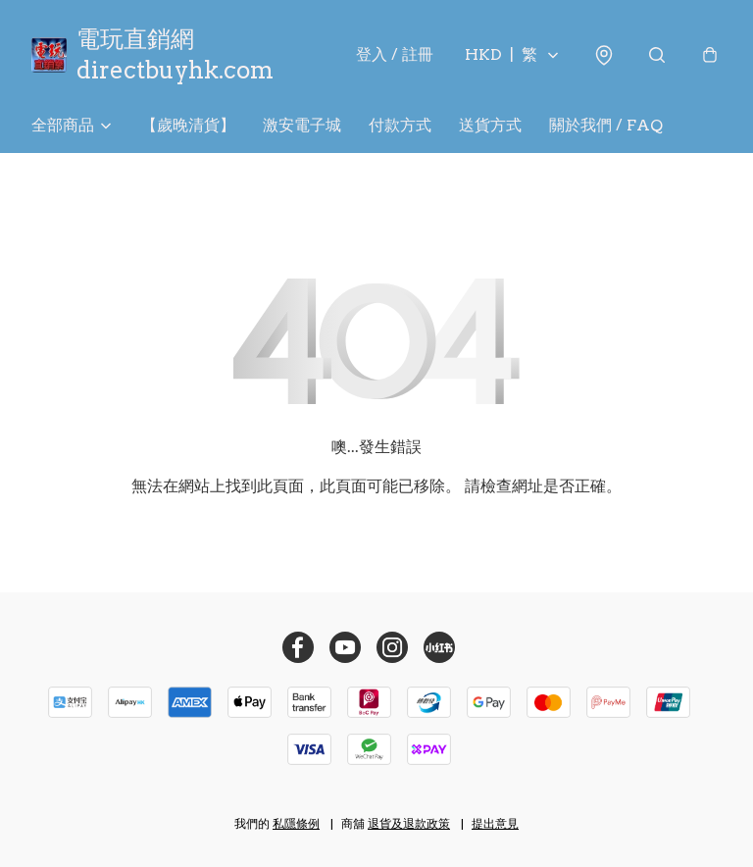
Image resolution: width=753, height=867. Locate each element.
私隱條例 (296, 823)
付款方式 (400, 125)
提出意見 (495, 823)
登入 (394, 54)
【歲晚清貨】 (188, 125)
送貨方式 (490, 125)
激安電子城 (302, 125)
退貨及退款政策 (409, 823)
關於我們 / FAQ (606, 125)
